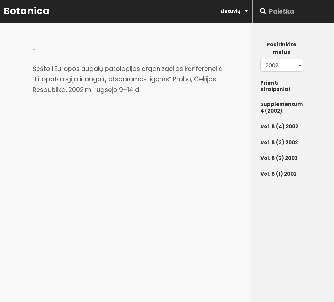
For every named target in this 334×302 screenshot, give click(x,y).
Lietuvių (234, 11)
